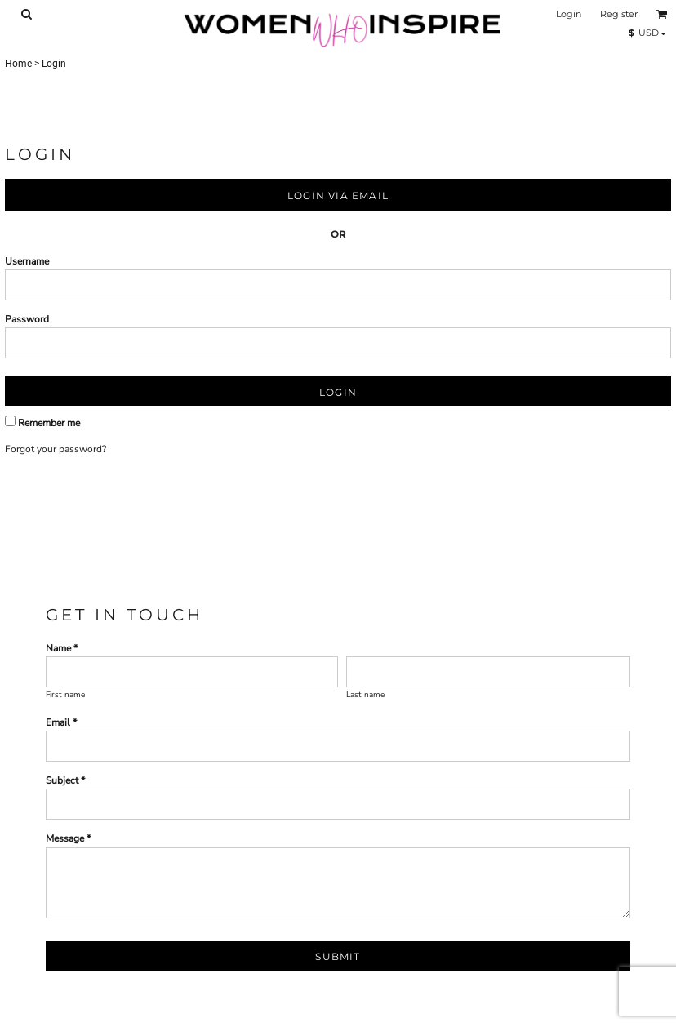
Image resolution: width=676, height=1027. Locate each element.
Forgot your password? (55, 449)
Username (27, 261)
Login (568, 14)
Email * (61, 722)
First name (65, 694)
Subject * (65, 780)
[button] (26, 14)
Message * (68, 838)
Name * (62, 648)
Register (619, 14)
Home (18, 63)
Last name (365, 694)
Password (27, 319)
